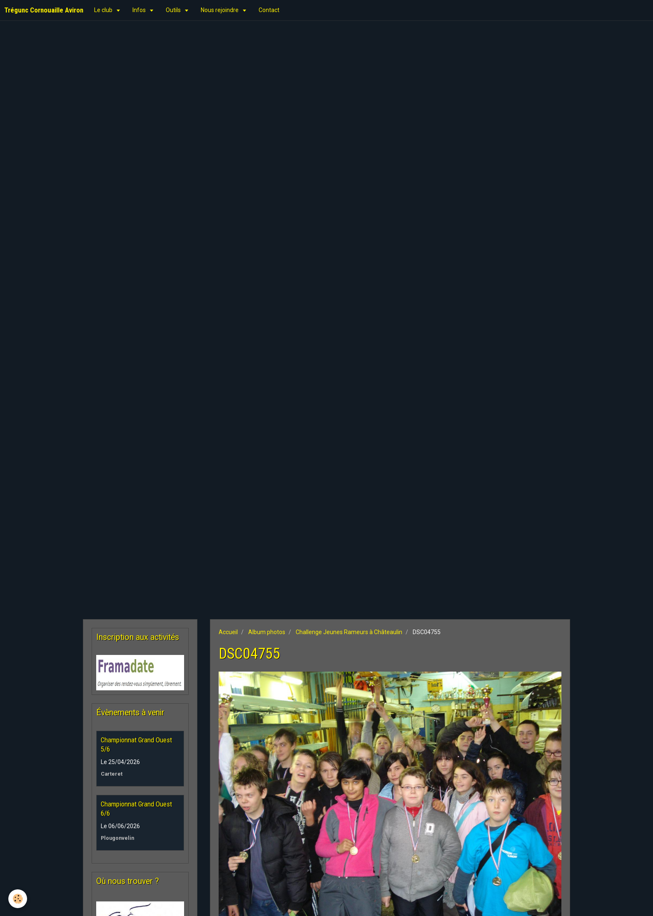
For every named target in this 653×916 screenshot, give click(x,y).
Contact (269, 10)
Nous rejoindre (220, 10)
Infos (139, 10)
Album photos (266, 632)
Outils (174, 10)
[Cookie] (17, 898)
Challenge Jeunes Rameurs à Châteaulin (349, 632)
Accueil (228, 632)
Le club (104, 10)
